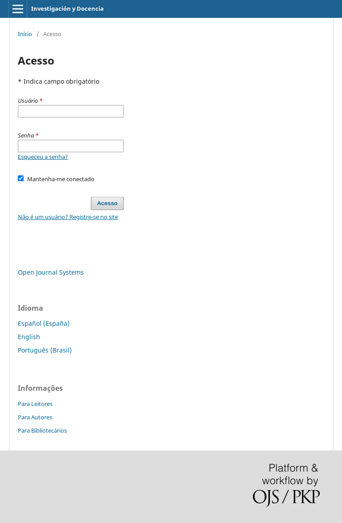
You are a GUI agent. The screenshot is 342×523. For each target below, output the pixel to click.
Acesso (107, 203)
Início (25, 34)
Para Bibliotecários (42, 430)
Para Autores (35, 417)
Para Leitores (35, 404)
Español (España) (43, 323)
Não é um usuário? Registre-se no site (68, 217)
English (29, 336)
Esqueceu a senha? (43, 157)
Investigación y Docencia (67, 8)
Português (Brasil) (45, 350)
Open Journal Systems (51, 272)
